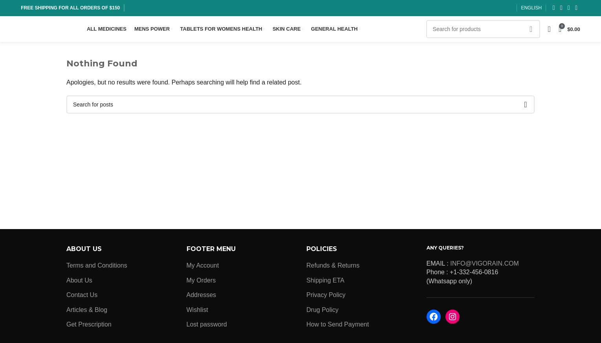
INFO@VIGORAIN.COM (484, 265)
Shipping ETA (325, 282)
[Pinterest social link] (576, 8)
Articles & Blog (86, 311)
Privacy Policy (326, 297)
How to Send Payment (337, 326)
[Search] (483, 30)
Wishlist (197, 311)
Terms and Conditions (96, 267)
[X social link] (561, 8)
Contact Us (81, 297)
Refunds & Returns (332, 267)
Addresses (201, 297)
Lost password (207, 326)
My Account (203, 267)
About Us (79, 282)
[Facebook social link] (553, 8)
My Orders (201, 282)
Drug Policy (322, 311)
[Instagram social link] (568, 8)
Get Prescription (89, 326)
